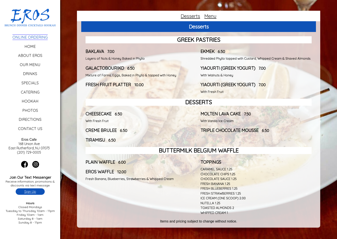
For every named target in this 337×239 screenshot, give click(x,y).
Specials (30, 82)
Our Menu (30, 64)
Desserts (190, 16)
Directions (30, 119)
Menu (210, 16)
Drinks (30, 73)
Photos (30, 110)
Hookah (30, 101)
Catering (30, 92)
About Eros (30, 55)
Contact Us (30, 128)
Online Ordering (30, 37)
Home (30, 46)
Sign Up (30, 191)
